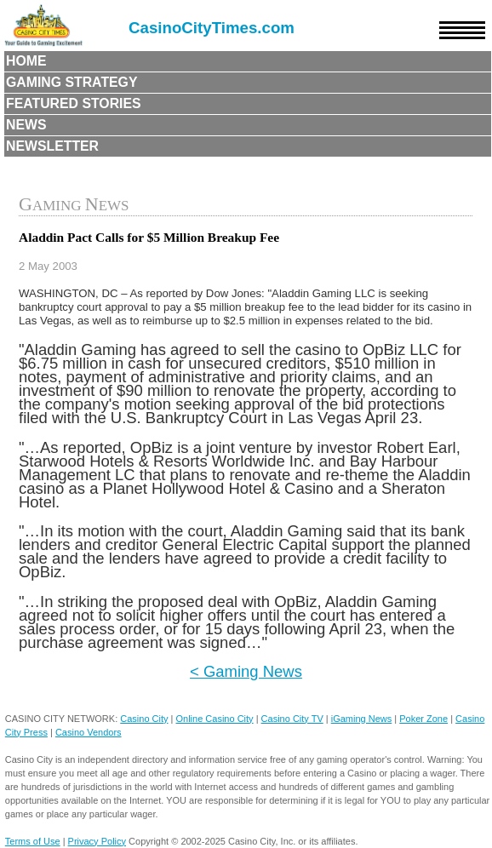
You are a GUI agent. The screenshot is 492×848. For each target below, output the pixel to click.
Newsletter (52, 146)
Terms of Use (32, 841)
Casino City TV (292, 718)
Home (26, 61)
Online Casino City (215, 718)
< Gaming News (246, 671)
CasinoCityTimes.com (212, 28)
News (26, 124)
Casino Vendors (88, 732)
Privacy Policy (97, 841)
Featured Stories (73, 103)
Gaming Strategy (71, 82)
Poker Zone (423, 718)
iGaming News (361, 718)
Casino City (144, 718)
